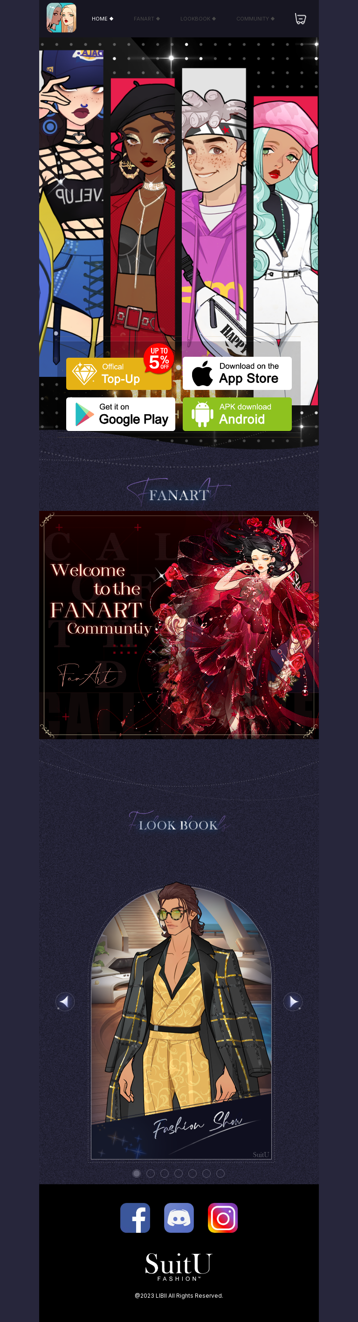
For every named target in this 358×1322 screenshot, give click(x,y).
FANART (146, 18)
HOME (102, 18)
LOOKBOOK (197, 18)
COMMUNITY (255, 18)
